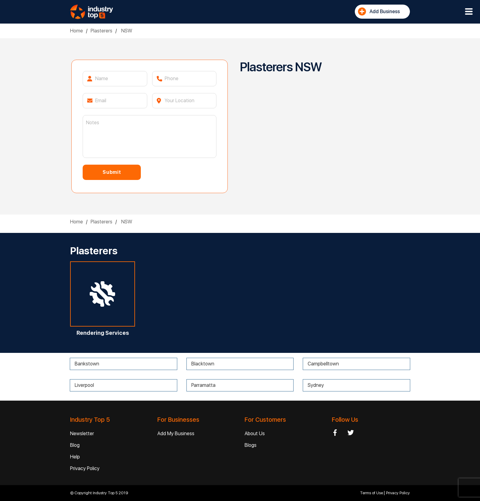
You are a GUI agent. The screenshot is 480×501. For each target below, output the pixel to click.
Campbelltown (323, 364)
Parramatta (203, 385)
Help (75, 457)
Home (76, 31)
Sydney (316, 385)
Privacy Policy (84, 468)
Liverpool (84, 385)
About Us (255, 433)
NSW (126, 31)
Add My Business (175, 433)
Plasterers (101, 31)
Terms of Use (372, 493)
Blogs (251, 445)
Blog (75, 445)
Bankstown (87, 364)
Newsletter (82, 433)
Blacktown (202, 364)
